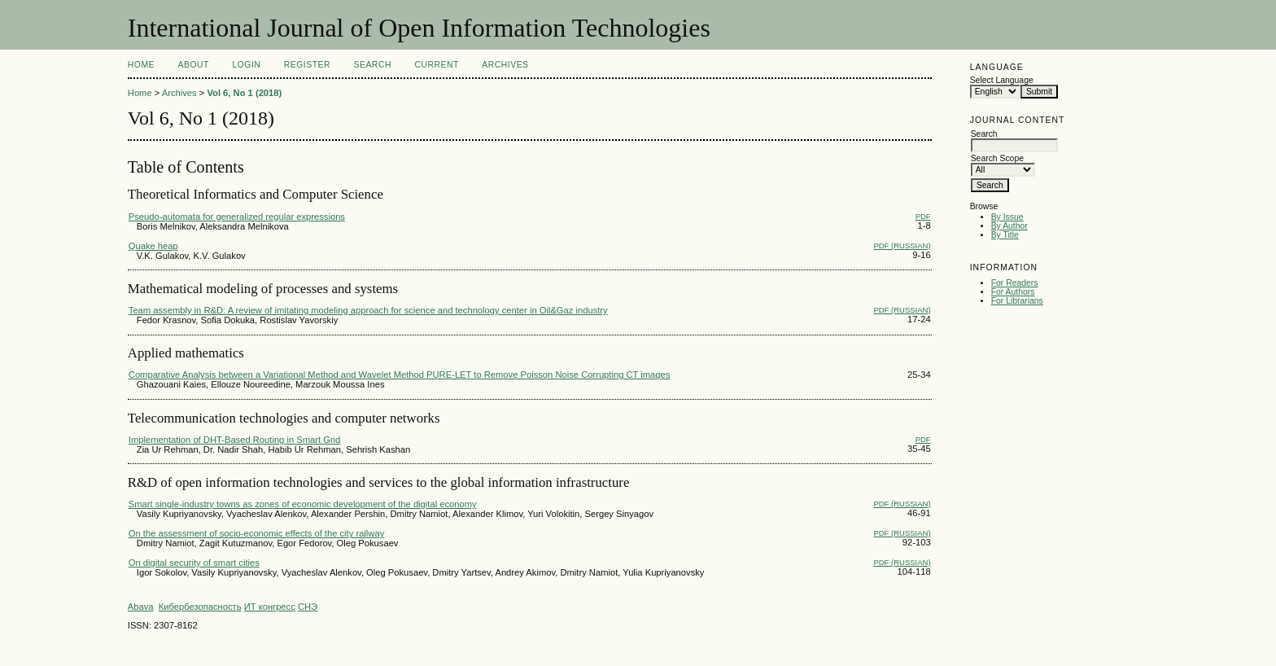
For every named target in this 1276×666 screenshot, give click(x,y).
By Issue (1007, 217)
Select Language (1001, 80)
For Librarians (1017, 300)
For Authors (1013, 291)
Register (307, 64)
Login (246, 64)
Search (372, 64)
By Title (1005, 234)
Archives (505, 64)
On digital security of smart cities (194, 562)
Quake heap (153, 246)
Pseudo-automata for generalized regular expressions (237, 216)
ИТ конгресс (269, 606)
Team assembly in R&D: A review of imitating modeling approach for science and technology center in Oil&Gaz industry (368, 310)
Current (436, 64)
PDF (923, 216)
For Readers (1014, 282)
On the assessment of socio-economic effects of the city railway (256, 533)
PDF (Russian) (901, 245)
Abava (141, 606)
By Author (1009, 225)
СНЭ (307, 606)
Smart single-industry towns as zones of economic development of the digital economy (303, 504)
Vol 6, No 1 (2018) (244, 93)
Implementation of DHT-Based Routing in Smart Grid (235, 440)
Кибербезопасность (200, 606)
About (193, 64)
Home (141, 64)
